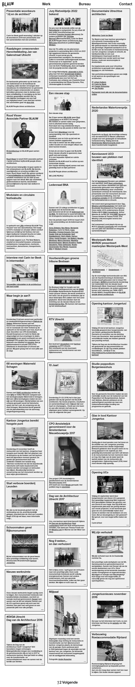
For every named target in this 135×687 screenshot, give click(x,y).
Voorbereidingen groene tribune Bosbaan (64, 259)
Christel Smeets (64, 232)
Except (35, 599)
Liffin (22, 226)
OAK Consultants (110, 212)
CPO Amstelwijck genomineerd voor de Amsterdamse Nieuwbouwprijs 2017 (62, 428)
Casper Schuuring (101, 86)
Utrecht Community (106, 227)
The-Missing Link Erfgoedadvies (109, 205)
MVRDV (104, 282)
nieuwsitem (65, 344)
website (115, 623)
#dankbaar (63, 132)
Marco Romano (64, 240)
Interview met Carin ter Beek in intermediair (23, 259)
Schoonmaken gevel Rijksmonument (19, 529)
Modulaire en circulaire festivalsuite (20, 196)
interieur (30, 342)
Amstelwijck (11, 338)
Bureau (85, 4)
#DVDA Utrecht (15, 617)
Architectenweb (98, 270)
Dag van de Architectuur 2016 (24, 620)
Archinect (96, 272)
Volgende (70, 682)
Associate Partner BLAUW (22, 118)
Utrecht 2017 (56, 499)
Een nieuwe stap (59, 93)
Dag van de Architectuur (64, 496)
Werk (46, 4)
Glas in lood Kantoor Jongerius (104, 417)
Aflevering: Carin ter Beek (102, 35)
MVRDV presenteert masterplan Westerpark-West (110, 244)
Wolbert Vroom (61, 249)
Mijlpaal (54, 591)
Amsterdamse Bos (56, 304)
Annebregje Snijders (73, 74)
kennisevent (103, 181)
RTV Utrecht (56, 319)
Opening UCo (100, 472)
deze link (30, 102)
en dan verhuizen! (60, 544)
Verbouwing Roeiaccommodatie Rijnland (109, 636)
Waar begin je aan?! (18, 295)
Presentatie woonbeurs (20, 11)
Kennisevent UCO (103, 154)
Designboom (114, 270)
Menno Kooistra (69, 243)
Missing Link (57, 530)
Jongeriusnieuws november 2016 (109, 595)
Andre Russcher (65, 659)
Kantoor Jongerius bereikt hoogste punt (22, 422)
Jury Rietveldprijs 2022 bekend (63, 12)
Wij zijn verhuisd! (102, 532)
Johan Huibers (100, 82)
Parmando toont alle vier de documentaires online (109, 93)
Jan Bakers (72, 238)
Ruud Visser (13, 115)
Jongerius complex (99, 198)
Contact (125, 4)
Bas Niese (65, 228)
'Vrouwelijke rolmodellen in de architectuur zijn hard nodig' (23, 285)
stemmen (66, 487)
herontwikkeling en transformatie (22, 175)
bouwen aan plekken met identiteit (107, 158)
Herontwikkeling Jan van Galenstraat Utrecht (21, 53)
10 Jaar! (53, 365)
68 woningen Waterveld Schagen (20, 365)
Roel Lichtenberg (116, 183)
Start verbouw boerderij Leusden (20, 485)
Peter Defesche (64, 245)
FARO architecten (23, 393)
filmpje (68, 485)
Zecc (51, 532)
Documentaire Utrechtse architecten (107, 12)
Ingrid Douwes (60, 238)
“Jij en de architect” (18, 14)
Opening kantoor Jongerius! (109, 303)
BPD (12, 395)
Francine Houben (64, 34)
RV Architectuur (12, 151)
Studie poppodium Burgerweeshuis (103, 365)
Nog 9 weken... (58, 541)
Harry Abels (66, 236)
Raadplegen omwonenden (22, 48)
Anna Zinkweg (55, 228)
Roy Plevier (63, 247)
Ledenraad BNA (58, 185)
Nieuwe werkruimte (18, 572)
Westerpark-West (102, 240)
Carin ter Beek (100, 84)
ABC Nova (118, 214)
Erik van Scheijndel (63, 234)
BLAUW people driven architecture (109, 293)
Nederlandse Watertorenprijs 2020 (109, 109)
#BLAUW (67, 117)
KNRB (81, 289)
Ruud (106, 134)
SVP (121, 185)
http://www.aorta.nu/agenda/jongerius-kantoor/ (108, 354)
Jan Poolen (99, 88)
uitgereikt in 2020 (75, 72)
